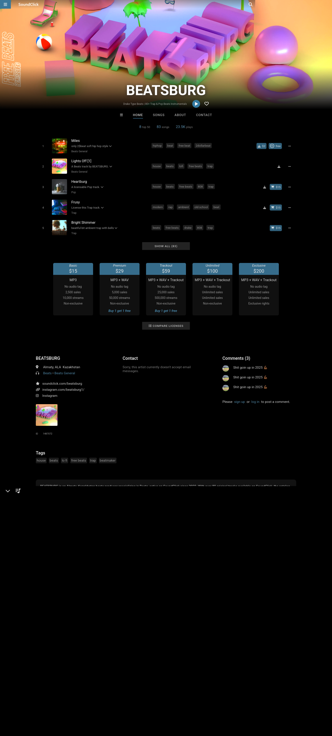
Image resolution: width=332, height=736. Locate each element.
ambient (184, 204)
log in (255, 398)
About (180, 115)
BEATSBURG (48, 354)
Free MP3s (125, 639)
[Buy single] (263, 146)
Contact (204, 115)
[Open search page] (327, 4)
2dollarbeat (203, 145)
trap (210, 165)
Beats (47, 369)
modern (158, 204)
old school (202, 204)
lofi (182, 165)
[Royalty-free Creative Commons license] (276, 146)
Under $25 (207, 639)
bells (222, 224)
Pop (73, 190)
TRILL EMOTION (148, 615)
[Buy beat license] (277, 185)
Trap (73, 210)
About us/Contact (42, 710)
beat (171, 145)
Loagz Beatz (184, 615)
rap (171, 204)
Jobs (62, 710)
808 (201, 184)
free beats (195, 165)
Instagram (49, 392)
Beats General (79, 151)
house (157, 165)
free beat (185, 145)
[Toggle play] (42, 146)
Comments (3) (236, 354)
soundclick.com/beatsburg (62, 380)
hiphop (157, 145)
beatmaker (108, 457)
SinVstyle (219, 615)
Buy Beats (152, 639)
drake (188, 224)
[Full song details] (291, 146)
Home (138, 115)
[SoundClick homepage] (28, 4)
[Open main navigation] (5, 4)
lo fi (64, 457)
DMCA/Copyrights (84, 710)
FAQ (21, 710)
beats (170, 165)
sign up (239, 398)
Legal (120, 710)
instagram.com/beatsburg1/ (63, 386)
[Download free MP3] (280, 165)
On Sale (179, 639)
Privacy (106, 710)
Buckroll (112, 615)
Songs (159, 115)
